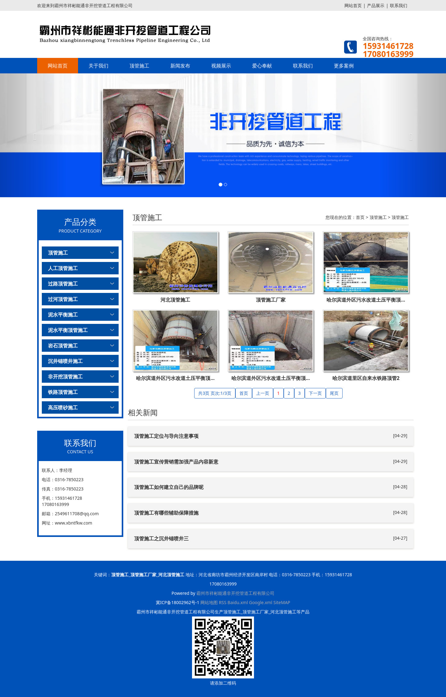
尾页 (334, 393)
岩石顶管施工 (63, 345)
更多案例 (344, 65)
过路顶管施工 (63, 283)
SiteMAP (281, 602)
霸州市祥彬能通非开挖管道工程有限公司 (235, 593)
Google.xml (260, 602)
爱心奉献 (262, 65)
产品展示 (375, 5)
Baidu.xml (238, 602)
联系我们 (398, 5)
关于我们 (98, 65)
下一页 (315, 393)
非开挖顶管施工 (65, 376)
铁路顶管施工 (63, 392)
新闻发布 (180, 65)
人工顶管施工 (63, 268)
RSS (222, 602)
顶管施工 (139, 65)
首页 (360, 217)
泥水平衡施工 (63, 314)
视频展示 (221, 65)
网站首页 (353, 5)
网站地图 (209, 602)
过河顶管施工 (63, 299)
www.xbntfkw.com (73, 523)
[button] (33, 135)
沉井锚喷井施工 (65, 361)
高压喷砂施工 (63, 407)
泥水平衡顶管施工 (68, 330)
